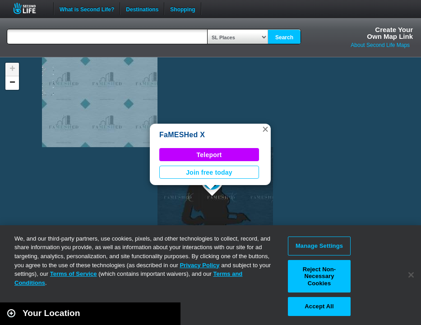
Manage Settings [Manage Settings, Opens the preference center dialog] (319, 245)
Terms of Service (73, 273)
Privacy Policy (199, 265)
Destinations (142, 8)
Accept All (319, 306)
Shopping (182, 8)
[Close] (411, 275)
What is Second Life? (87, 8)
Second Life (29, 8)
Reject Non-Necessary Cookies (319, 276)
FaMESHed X (182, 135)
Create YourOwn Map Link (390, 33)
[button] (265, 129)
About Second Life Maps (380, 45)
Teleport (209, 154)
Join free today (209, 172)
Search (284, 37)
